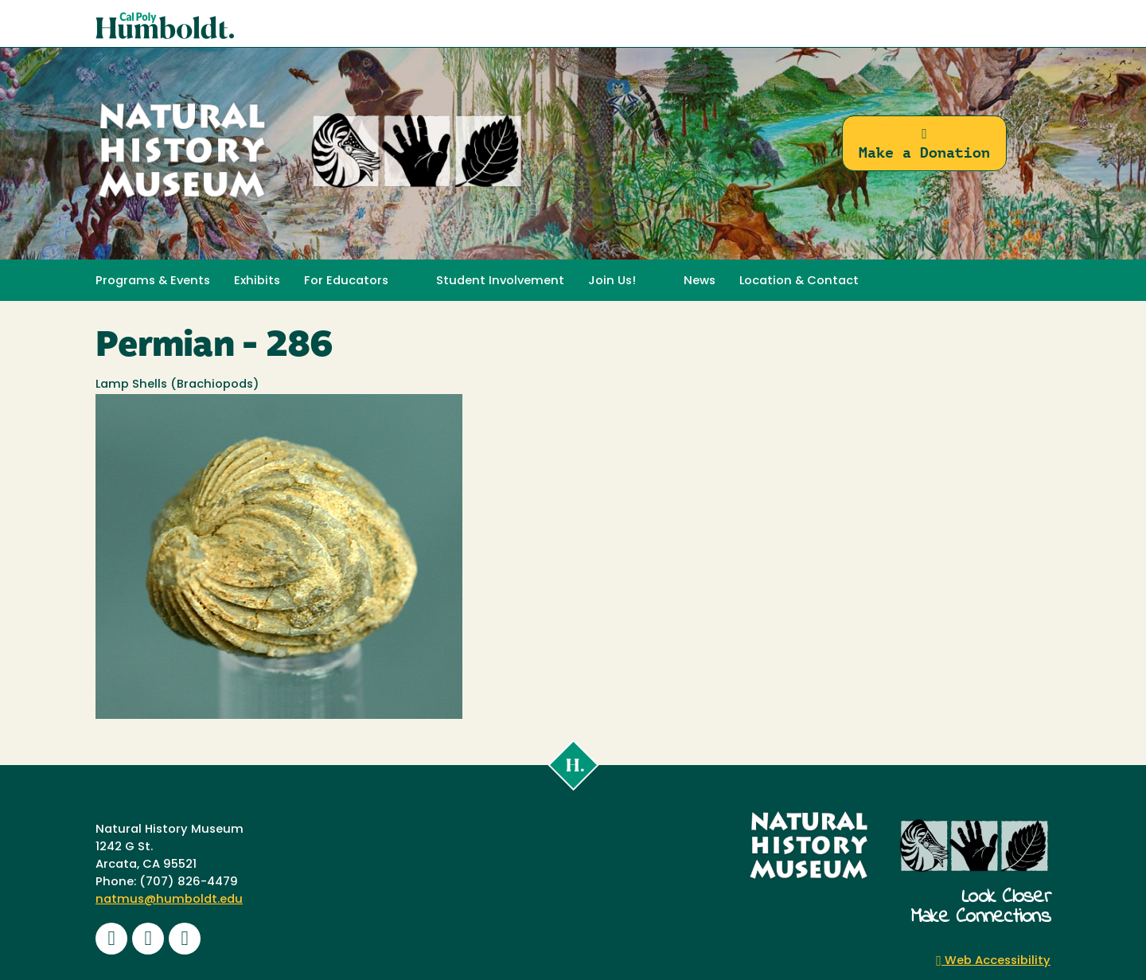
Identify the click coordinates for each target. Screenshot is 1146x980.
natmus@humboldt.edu (169, 900)
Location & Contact (799, 281)
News (699, 281)
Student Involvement (500, 281)
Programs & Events (153, 281)
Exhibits (257, 281)
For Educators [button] (346, 281)
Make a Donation (924, 144)
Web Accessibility (993, 961)
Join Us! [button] (612, 281)
